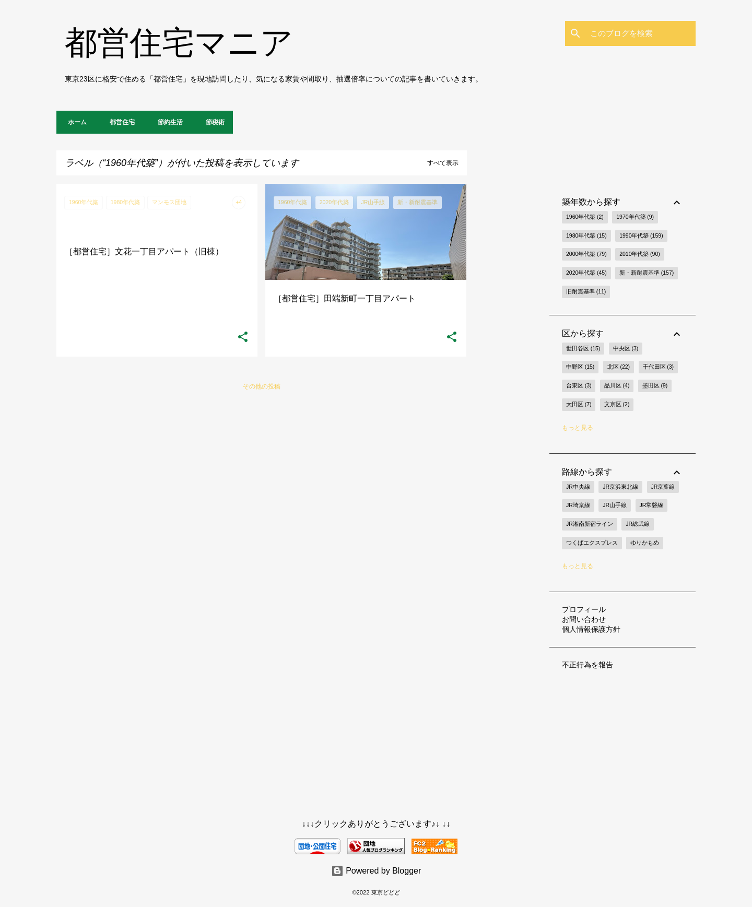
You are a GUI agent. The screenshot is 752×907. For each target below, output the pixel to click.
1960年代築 (585, 217)
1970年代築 (635, 217)
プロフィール (584, 609)
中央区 (625, 349)
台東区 (578, 386)
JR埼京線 (578, 505)
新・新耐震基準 (646, 273)
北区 (618, 367)
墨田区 (654, 386)
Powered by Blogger (376, 870)
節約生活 (167, 122)
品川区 (616, 386)
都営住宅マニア (179, 43)
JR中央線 (578, 487)
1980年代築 (586, 236)
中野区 (580, 367)
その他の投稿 (261, 386)
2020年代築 (586, 273)
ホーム (74, 122)
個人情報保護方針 (591, 629)
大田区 (578, 405)
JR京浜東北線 (620, 487)
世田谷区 (583, 349)
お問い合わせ (584, 619)
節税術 (212, 122)
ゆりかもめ (644, 542)
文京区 (616, 405)
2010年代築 (639, 254)
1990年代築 (641, 236)
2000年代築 (586, 254)
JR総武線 (638, 524)
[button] (243, 337)
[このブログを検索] (641, 33)
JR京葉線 (663, 487)
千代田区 (658, 367)
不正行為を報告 (587, 665)
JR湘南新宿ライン (589, 524)
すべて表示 (443, 163)
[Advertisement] (508, 340)
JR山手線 (615, 505)
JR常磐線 (652, 505)
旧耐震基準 (586, 292)
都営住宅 (119, 122)
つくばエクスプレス (592, 542)
